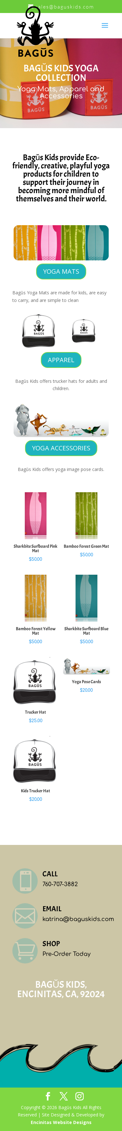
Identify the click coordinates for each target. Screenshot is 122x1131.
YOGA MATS (61, 271)
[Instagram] (79, 1096)
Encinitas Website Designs (61, 1122)
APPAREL (61, 360)
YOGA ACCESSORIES (61, 448)
